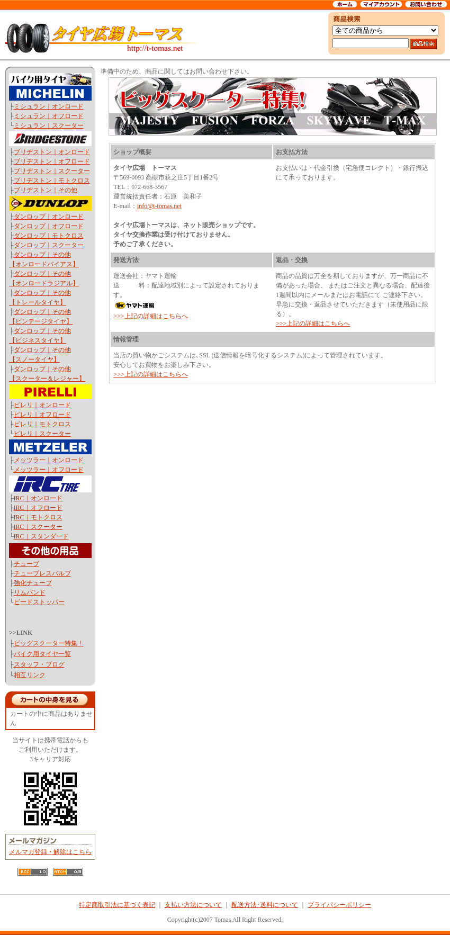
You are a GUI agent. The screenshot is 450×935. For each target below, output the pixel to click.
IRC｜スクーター (38, 527)
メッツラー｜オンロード (49, 460)
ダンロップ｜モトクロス (49, 235)
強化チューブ (33, 583)
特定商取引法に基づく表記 (117, 905)
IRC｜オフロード (38, 507)
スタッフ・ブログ (39, 664)
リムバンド (30, 592)
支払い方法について (193, 905)
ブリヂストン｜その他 (45, 190)
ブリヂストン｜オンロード (52, 152)
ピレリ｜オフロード (42, 414)
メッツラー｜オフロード (49, 469)
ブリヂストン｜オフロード (52, 161)
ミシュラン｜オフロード (49, 116)
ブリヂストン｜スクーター (52, 171)
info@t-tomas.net (159, 206)
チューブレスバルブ (42, 573)
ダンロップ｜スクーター (49, 245)
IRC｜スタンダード (41, 536)
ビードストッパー (39, 602)
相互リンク (30, 675)
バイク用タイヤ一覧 (42, 654)
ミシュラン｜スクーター (49, 125)
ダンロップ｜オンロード (49, 216)
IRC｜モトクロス (38, 517)
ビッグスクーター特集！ (49, 643)
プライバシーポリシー (339, 905)
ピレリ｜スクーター (42, 433)
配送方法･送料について (264, 905)
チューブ (26, 564)
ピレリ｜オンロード (42, 405)
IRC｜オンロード (38, 498)
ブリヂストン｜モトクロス (52, 180)
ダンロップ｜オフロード (49, 226)
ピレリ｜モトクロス (42, 424)
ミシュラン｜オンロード (49, 106)
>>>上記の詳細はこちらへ (150, 316)
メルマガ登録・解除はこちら (50, 852)
